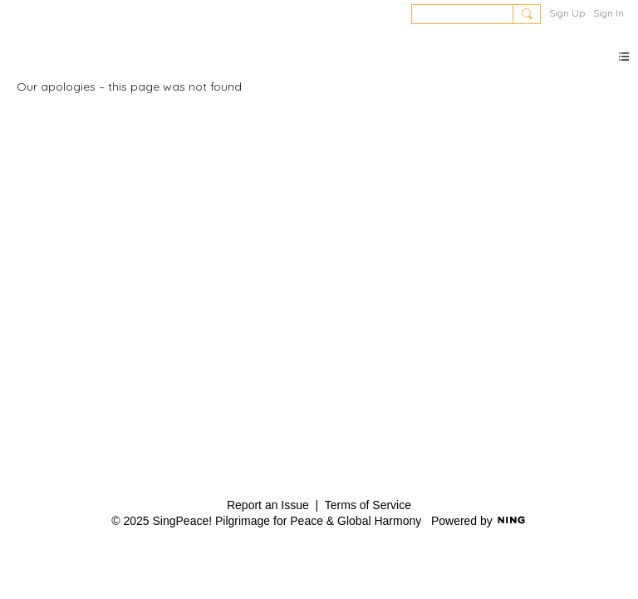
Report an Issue (268, 505)
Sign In (608, 13)
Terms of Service (368, 505)
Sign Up (567, 13)
